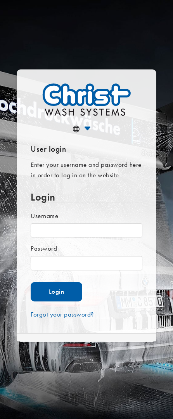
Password (44, 248)
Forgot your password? (62, 314)
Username (44, 215)
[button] (91, 128)
